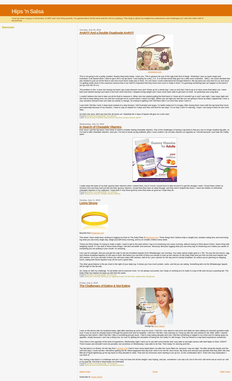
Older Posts (225, 371)
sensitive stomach (129, 117)
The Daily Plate (129, 276)
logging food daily (117, 276)
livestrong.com (97, 233)
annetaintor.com (155, 72)
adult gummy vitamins (92, 194)
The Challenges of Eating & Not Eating (104, 285)
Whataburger (150, 276)
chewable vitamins (107, 194)
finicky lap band (90, 117)
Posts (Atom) (96, 377)
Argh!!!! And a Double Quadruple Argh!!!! (106, 32)
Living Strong (88, 203)
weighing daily (140, 276)
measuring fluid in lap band (113, 117)
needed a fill (122, 348)
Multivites (117, 194)
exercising (96, 276)
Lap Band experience (116, 365)
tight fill (138, 117)
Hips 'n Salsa (27, 11)
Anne (159, 326)
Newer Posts (84, 371)
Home (155, 371)
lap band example (102, 365)
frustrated (99, 117)
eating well (88, 276)
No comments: (112, 116)
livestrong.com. (152, 237)
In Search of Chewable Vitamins (100, 127)
